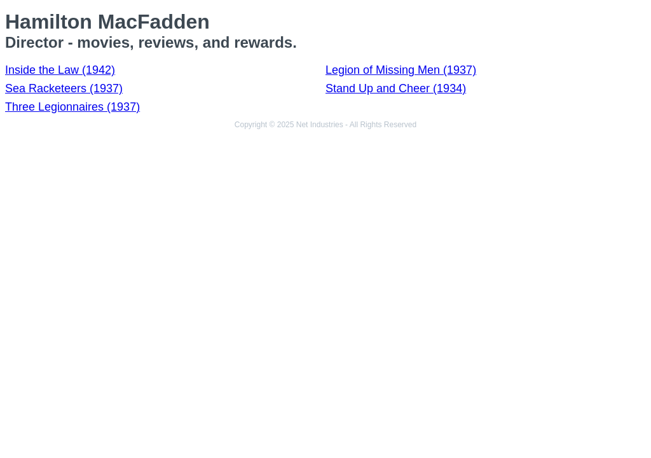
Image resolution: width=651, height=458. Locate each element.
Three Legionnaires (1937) (72, 107)
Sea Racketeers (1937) (64, 88)
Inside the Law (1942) (60, 70)
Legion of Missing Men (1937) (401, 70)
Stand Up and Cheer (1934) (396, 88)
